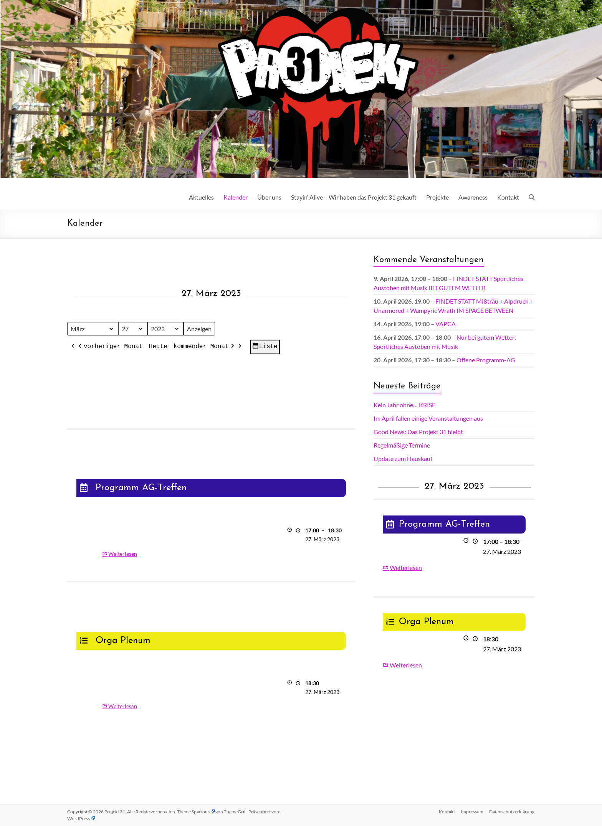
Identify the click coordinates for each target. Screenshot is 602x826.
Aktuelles (201, 197)
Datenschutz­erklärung (512, 811)
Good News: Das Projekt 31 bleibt (418, 431)
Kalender (235, 197)
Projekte (437, 197)
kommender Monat (205, 347)
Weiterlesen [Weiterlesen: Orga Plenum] (122, 706)
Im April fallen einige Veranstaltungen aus (428, 418)
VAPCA (445, 323)
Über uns (269, 197)
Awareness (473, 197)
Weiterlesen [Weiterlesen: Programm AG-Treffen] (122, 553)
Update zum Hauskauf (403, 458)
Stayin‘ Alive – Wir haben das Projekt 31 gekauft (354, 197)
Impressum (472, 811)
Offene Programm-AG (485, 359)
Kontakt (508, 197)
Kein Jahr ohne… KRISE (404, 404)
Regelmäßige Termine (402, 445)
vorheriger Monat (110, 347)
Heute (158, 347)
